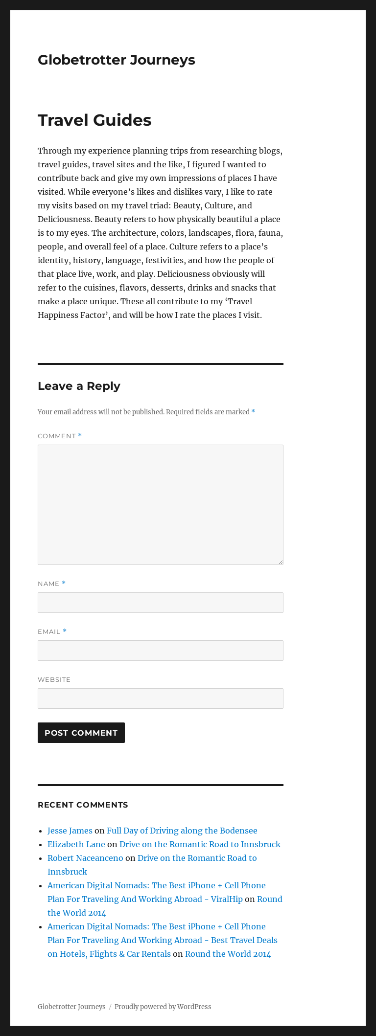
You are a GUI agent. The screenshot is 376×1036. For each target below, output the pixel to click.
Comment (60, 436)
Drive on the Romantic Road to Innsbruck (200, 844)
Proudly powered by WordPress (163, 1007)
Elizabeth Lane (76, 844)
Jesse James (70, 830)
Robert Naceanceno (85, 858)
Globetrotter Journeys (116, 59)
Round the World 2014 (228, 954)
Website (54, 679)
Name (52, 584)
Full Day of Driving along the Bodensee (182, 830)
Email (52, 632)
